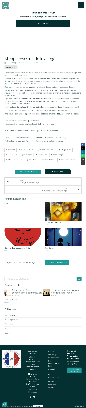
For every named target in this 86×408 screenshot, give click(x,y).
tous (6, 333)
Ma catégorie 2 (10, 320)
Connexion (79, 406)
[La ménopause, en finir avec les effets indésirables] (46, 292)
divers (6, 329)
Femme (7, 324)
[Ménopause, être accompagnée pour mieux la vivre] (7, 292)
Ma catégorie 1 (10, 315)
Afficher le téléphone (32, 390)
